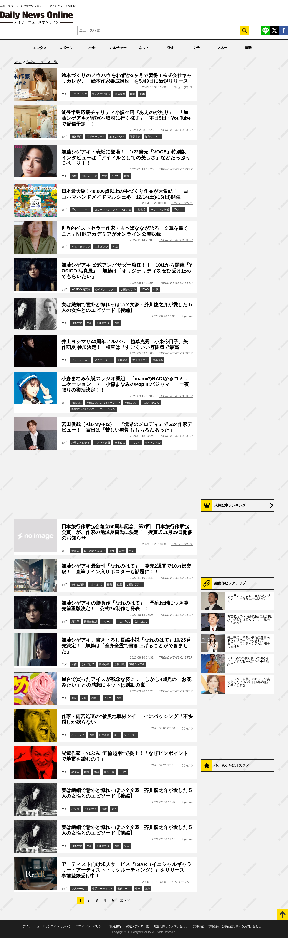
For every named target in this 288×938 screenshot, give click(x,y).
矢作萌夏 (122, 359)
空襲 (119, 584)
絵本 (142, 94)
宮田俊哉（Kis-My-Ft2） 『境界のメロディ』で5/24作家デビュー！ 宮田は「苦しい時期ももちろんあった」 (126, 427)
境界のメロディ (80, 442)
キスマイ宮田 (102, 442)
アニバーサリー (103, 359)
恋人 (114, 808)
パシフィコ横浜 (160, 209)
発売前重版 (90, 621)
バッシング (77, 734)
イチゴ (108, 697)
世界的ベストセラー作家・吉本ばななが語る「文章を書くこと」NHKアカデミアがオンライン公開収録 (124, 231)
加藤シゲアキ (153, 136)
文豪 (89, 322)
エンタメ (40, 48)
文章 (104, 176)
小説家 (75, 808)
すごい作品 (123, 621)
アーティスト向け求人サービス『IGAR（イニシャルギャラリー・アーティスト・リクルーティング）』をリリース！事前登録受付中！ (126, 870)
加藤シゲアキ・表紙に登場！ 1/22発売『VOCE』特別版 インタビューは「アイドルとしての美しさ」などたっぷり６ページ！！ (125, 157)
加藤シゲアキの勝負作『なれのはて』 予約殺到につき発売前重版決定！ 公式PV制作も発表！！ (125, 605)
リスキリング (79, 94)
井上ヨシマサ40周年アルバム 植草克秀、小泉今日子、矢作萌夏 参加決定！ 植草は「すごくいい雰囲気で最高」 (124, 344)
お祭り (95, 697)
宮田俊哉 (120, 442)
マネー (222, 48)
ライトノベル (153, 442)
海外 (170, 48)
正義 (109, 584)
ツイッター (130, 734)
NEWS (115, 176)
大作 (74, 664)
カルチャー (118, 48)
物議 (96, 771)
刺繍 (74, 697)
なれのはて (95, 584)
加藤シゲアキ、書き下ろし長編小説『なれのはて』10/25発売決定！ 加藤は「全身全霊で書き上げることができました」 (126, 645)
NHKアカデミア (80, 246)
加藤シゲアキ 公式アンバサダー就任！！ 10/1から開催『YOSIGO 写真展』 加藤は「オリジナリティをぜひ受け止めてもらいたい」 (126, 270)
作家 (132, 94)
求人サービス (79, 888)
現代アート (123, 888)
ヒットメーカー (80, 359)
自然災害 (104, 734)
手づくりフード (80, 209)
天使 (84, 697)
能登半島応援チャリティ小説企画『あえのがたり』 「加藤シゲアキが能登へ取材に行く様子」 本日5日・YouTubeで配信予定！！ (126, 118)
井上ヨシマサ (140, 359)
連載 (248, 48)
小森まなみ (131, 402)
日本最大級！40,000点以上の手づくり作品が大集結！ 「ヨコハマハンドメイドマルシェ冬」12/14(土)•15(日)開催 (125, 194)
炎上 (116, 734)
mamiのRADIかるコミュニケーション (93, 409)
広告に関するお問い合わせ (171, 926)
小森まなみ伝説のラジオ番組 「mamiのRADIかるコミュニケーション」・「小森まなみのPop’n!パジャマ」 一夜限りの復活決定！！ (125, 384)
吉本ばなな (101, 246)
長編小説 (104, 664)
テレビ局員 (77, 584)
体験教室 (141, 209)
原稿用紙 (119, 664)
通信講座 (120, 94)
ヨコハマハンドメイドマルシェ (112, 209)
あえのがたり (117, 136)
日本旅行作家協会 (94, 550)
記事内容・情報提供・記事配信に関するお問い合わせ (227, 926)
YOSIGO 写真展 (80, 289)
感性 (74, 176)
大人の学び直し (101, 94)
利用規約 (115, 926)
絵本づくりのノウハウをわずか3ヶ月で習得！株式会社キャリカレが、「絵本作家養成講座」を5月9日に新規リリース (126, 78)
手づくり (179, 209)
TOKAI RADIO (150, 402)
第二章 (75, 621)
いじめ (123, 771)
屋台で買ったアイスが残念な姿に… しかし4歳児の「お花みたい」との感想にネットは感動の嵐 (126, 682)
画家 (147, 888)
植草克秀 (158, 359)
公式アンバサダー (105, 289)
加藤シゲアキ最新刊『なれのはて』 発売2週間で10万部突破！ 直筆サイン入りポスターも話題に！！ (126, 568)
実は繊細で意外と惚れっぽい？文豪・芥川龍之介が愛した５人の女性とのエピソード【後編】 (127, 307)
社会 (91, 48)
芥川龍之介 (102, 322)
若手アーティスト (102, 888)
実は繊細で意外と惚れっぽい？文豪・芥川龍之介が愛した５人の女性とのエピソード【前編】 (127, 830)
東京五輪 (109, 771)
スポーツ (66, 48)
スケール (107, 621)
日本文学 (76, 322)
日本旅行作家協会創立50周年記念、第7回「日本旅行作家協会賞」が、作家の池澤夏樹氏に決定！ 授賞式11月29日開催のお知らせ (126, 532)
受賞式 (75, 550)
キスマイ (135, 442)
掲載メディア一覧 (137, 926)
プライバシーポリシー (90, 926)
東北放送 (76, 402)
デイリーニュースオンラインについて (47, 926)
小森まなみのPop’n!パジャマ (103, 402)
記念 (122, 550)
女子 (196, 48)
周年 (112, 550)
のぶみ (75, 771)
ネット (144, 48)
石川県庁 (76, 136)
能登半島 (135, 136)
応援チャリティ (96, 136)
